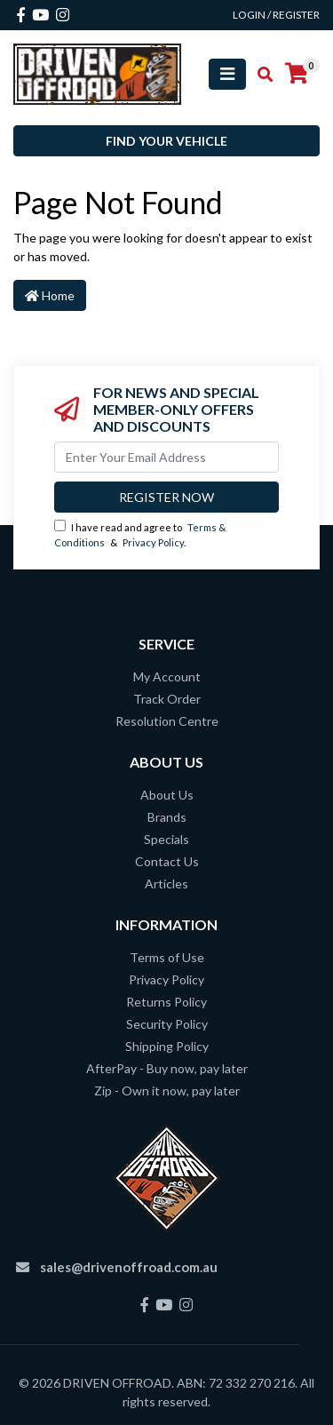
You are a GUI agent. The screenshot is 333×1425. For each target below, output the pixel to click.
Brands (166, 816)
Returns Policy (166, 1001)
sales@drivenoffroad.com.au (129, 1267)
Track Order (167, 698)
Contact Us (167, 861)
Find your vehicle (166, 140)
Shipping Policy (167, 1046)
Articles (166, 883)
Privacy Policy (153, 542)
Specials (166, 839)
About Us (167, 794)
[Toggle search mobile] (260, 74)
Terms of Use (167, 957)
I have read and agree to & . (140, 534)
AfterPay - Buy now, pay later (167, 1068)
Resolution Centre (166, 720)
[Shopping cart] (297, 73)
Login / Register (276, 14)
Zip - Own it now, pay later (167, 1090)
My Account (167, 676)
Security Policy (167, 1023)
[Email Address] (166, 457)
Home (50, 295)
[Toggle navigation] (227, 74)
